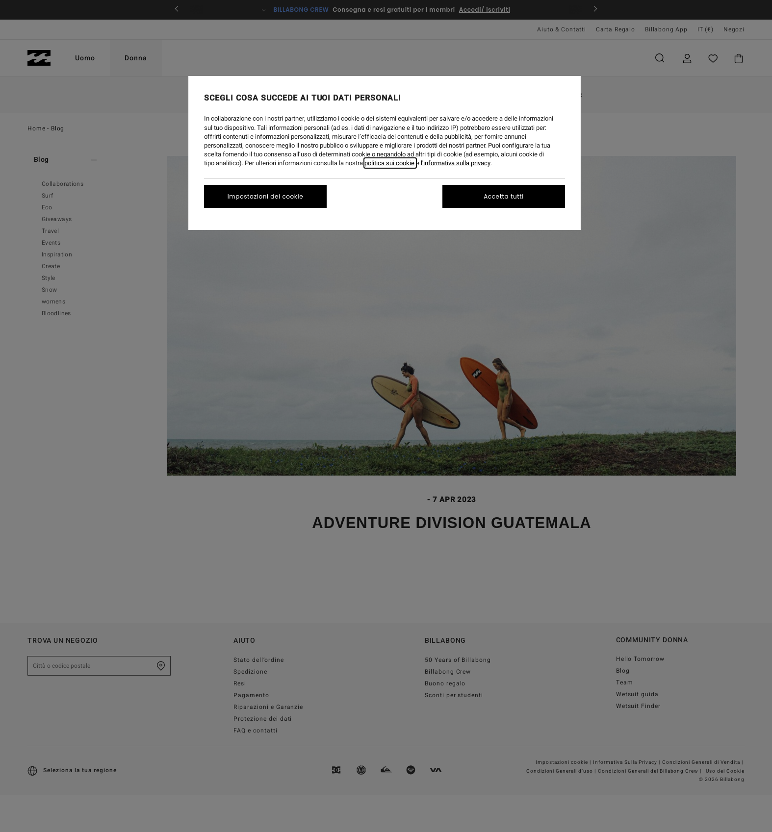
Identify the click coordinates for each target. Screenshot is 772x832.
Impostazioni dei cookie (266, 196)
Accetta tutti (504, 196)
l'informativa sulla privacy (455, 163)
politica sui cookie (390, 163)
